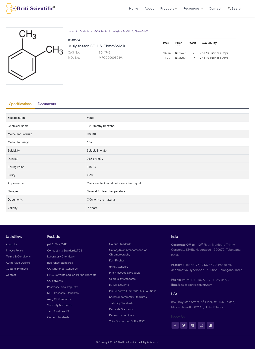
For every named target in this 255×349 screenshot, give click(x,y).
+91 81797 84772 (218, 280)
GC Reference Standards (62, 268)
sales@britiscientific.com (196, 285)
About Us (12, 244)
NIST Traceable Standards (63, 293)
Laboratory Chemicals (61, 256)
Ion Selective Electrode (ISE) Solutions (132, 291)
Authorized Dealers (18, 262)
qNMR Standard (118, 266)
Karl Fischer (117, 260)
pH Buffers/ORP (57, 244)
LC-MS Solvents (119, 285)
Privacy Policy (14, 250)
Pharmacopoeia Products (124, 272)
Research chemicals (121, 315)
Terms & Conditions (18, 256)
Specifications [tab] (20, 103)
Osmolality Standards (122, 279)
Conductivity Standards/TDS (64, 250)
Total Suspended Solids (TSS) (127, 321)
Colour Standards (58, 317)
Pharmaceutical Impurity (62, 287)
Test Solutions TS (58, 311)
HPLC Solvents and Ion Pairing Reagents (71, 275)
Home (71, 31)
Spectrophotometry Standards (128, 297)
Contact (11, 275)
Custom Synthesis (17, 268)
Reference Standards (60, 262)
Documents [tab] (47, 103)
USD (178, 46)
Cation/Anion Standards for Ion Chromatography (128, 252)
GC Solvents (100, 31)
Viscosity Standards (59, 305)
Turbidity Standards (121, 303)
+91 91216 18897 (193, 280)
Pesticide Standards (121, 309)
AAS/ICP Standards (59, 299)
